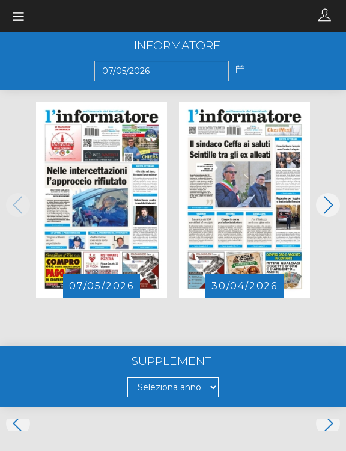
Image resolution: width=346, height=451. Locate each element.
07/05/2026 (101, 286)
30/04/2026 (244, 286)
